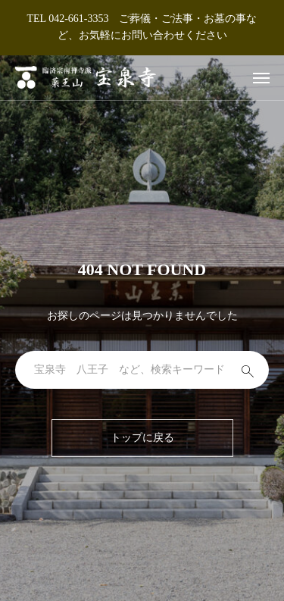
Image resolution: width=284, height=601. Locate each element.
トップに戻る (142, 437)
